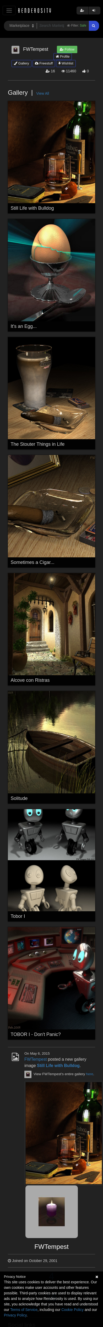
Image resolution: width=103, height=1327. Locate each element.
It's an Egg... (24, 326)
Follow (67, 49)
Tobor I (18, 916)
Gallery (21, 63)
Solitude (19, 798)
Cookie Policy (72, 1310)
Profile (62, 56)
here (89, 1074)
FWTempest (35, 1059)
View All (42, 93)
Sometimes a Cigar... (33, 562)
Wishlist (65, 63)
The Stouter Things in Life (38, 444)
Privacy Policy (15, 1315)
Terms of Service (23, 1310)
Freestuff (44, 63)
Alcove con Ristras (30, 680)
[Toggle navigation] (9, 10)
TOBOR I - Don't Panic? (36, 1034)
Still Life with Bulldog (32, 208)
